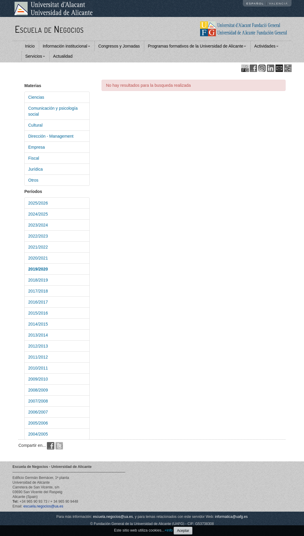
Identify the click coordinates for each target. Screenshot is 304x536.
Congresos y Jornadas (119, 46)
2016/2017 (38, 302)
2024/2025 (38, 214)
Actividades (266, 46)
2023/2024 (38, 225)
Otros (33, 180)
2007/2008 (38, 401)
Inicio (30, 46)
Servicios (35, 56)
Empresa (36, 147)
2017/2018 (38, 291)
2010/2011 (38, 368)
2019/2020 (38, 269)
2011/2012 (38, 357)
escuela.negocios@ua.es (43, 506)
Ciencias (36, 97)
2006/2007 (38, 412)
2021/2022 (38, 247)
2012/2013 (38, 346)
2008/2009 (38, 390)
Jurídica (35, 169)
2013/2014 (38, 335)
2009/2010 (38, 379)
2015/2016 (38, 313)
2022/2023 (38, 236)
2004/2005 (38, 434)
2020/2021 (38, 258)
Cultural (35, 125)
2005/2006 (38, 423)
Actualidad (62, 56)
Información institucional (66, 46)
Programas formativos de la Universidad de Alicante (197, 46)
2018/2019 (38, 280)
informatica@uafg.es (231, 517)
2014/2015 (38, 324)
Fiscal (33, 158)
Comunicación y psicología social (53, 111)
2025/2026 (38, 203)
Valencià (278, 3)
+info (168, 530)
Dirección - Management (51, 136)
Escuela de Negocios (49, 29)
